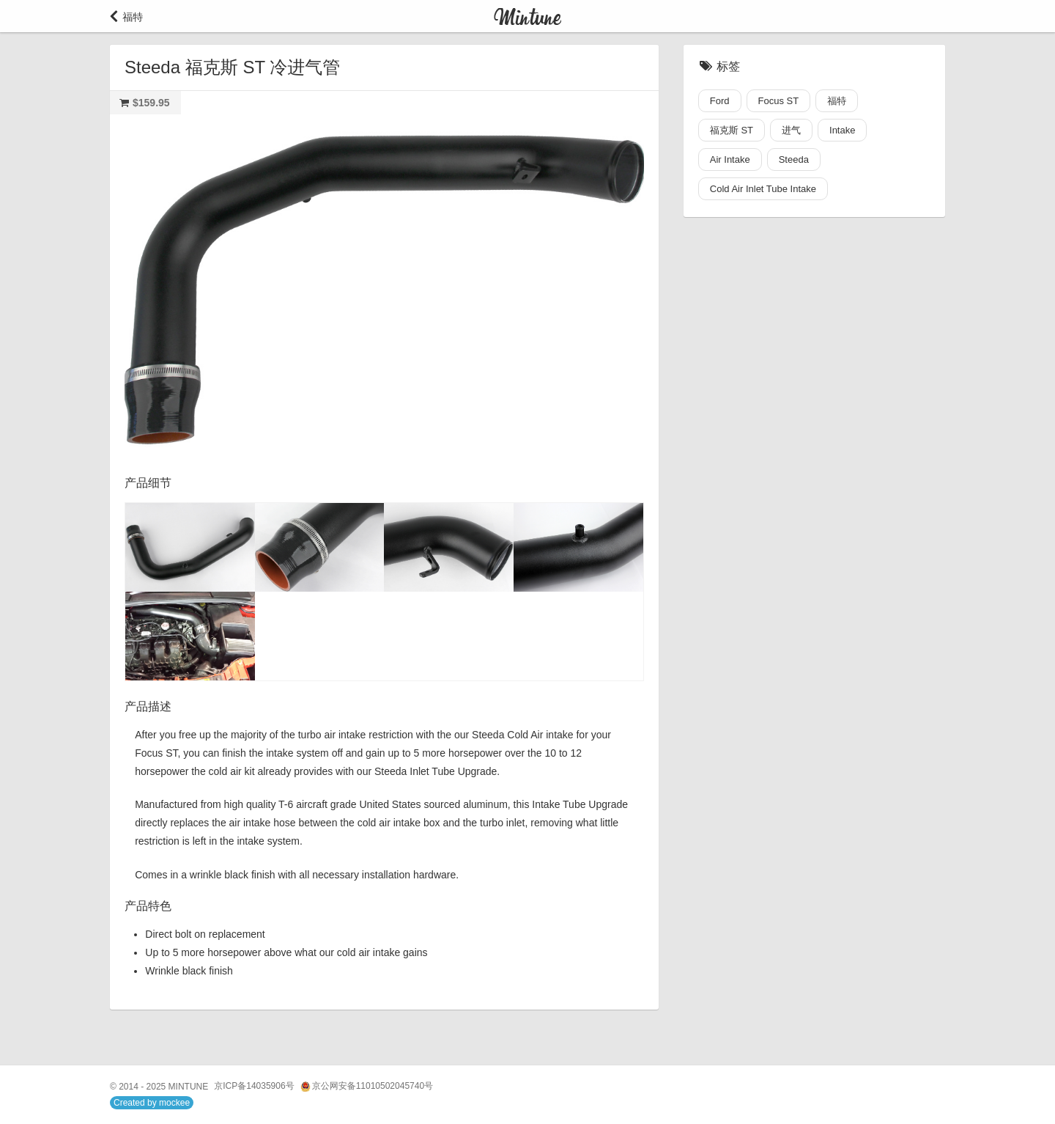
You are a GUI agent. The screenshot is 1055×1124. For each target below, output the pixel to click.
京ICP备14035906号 (254, 1086)
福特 (836, 100)
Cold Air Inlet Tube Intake (763, 188)
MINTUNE (189, 1086)
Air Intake (730, 159)
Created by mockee (152, 1103)
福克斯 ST (731, 130)
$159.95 (151, 103)
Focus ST (778, 100)
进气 (791, 130)
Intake (842, 130)
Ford (720, 100)
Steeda (794, 159)
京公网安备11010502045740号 (366, 1086)
